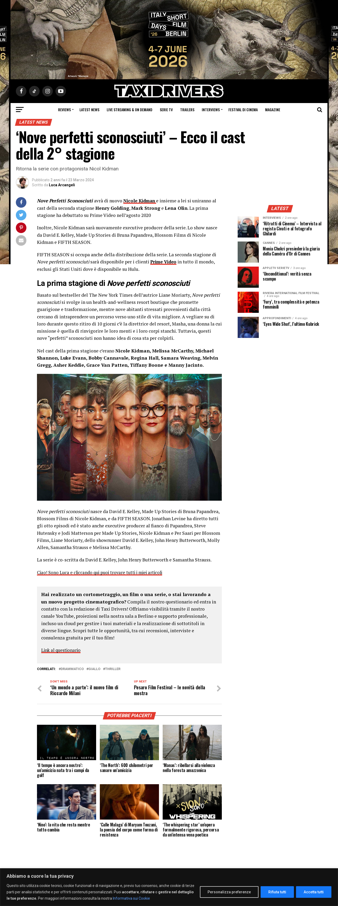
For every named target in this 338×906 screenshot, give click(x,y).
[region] (169, 887)
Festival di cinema (243, 109)
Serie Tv (166, 109)
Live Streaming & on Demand (129, 109)
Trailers (187, 109)
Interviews (211, 109)
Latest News (89, 109)
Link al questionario (62, 650)
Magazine (272, 109)
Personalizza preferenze (229, 892)
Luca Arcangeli (62, 185)
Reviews (64, 109)
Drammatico (72, 668)
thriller (112, 668)
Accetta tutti (314, 892)
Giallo (94, 668)
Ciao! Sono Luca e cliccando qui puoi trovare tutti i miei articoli (104, 572)
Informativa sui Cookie (131, 898)
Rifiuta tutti (277, 892)
